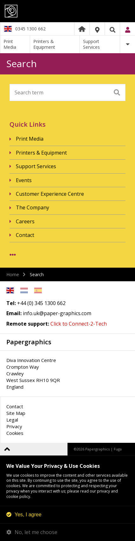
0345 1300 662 (30, 29)
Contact (25, 235)
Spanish (38, 290)
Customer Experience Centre (50, 193)
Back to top (7, 449)
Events (24, 180)
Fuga (118, 449)
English (10, 290)
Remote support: (27, 323)
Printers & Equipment (44, 44)
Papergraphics (67, 11)
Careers (25, 221)
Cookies (14, 433)
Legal (12, 420)
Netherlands (24, 290)
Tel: (11, 303)
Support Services (91, 44)
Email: (14, 313)
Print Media (9, 44)
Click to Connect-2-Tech (78, 323)
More (127, 44)
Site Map (15, 413)
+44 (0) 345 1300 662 (41, 303)
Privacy (14, 426)
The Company (32, 207)
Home (81, 28)
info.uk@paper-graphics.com (57, 313)
